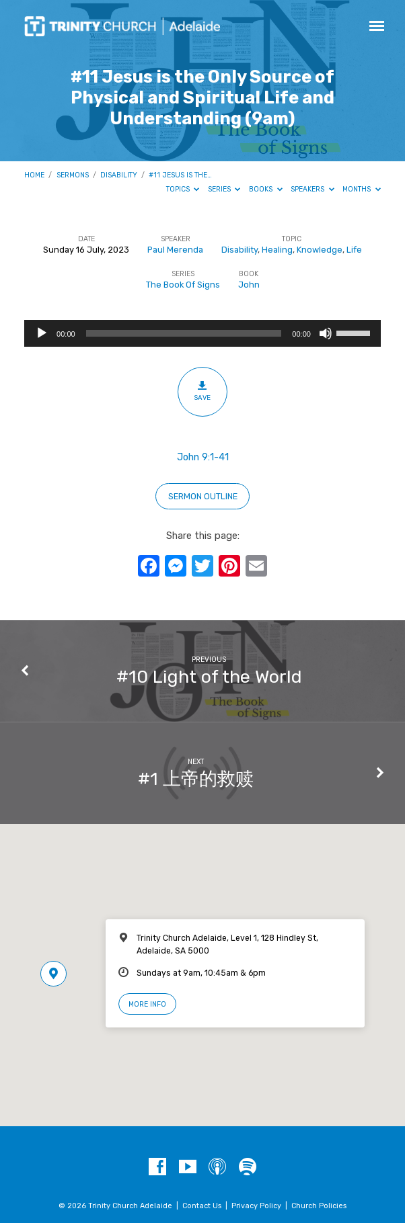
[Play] (41, 333)
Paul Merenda (175, 250)
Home (34, 175)
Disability (118, 175)
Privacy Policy (256, 1205)
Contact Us (201, 1205)
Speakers (312, 189)
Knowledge (319, 250)
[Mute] (325, 333)
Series (224, 189)
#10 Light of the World (209, 676)
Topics (183, 189)
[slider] (184, 333)
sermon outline (202, 496)
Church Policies (318, 1205)
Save (202, 391)
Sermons (73, 175)
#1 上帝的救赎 (196, 779)
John (249, 285)
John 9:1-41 (203, 457)
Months (361, 189)
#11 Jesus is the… (180, 175)
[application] (202, 333)
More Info (147, 1004)
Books (266, 189)
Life (354, 250)
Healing (277, 250)
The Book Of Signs (183, 285)
